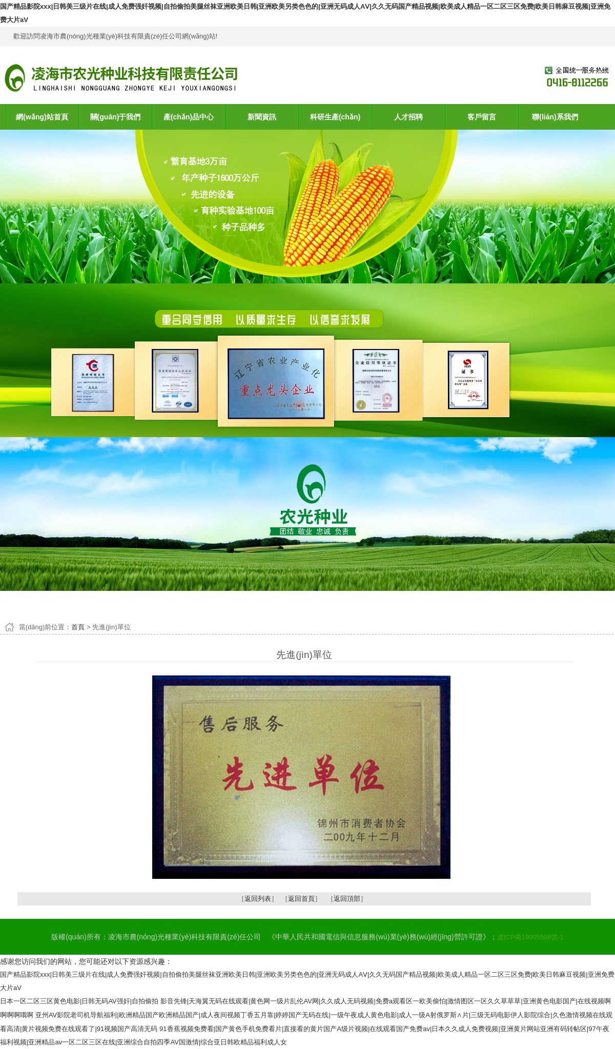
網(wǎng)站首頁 (42, 117)
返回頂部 (347, 898)
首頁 (78, 627)
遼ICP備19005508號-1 (530, 937)
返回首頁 (301, 898)
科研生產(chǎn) (335, 117)
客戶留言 (481, 117)
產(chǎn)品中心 (188, 117)
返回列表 (257, 898)
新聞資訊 (262, 117)
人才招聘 (408, 117)
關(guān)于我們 (115, 117)
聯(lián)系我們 (555, 117)
